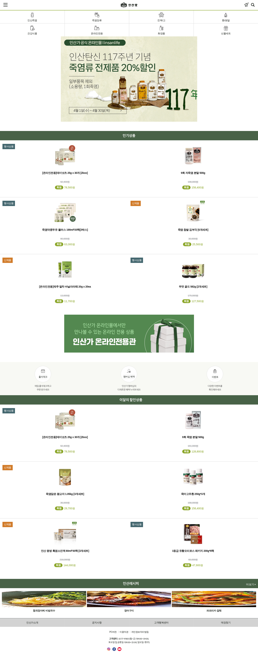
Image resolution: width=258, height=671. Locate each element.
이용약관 (124, 632)
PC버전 (113, 632)
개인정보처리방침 (140, 632)
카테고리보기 (5, 4)
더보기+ (251, 584)
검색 (253, 4)
